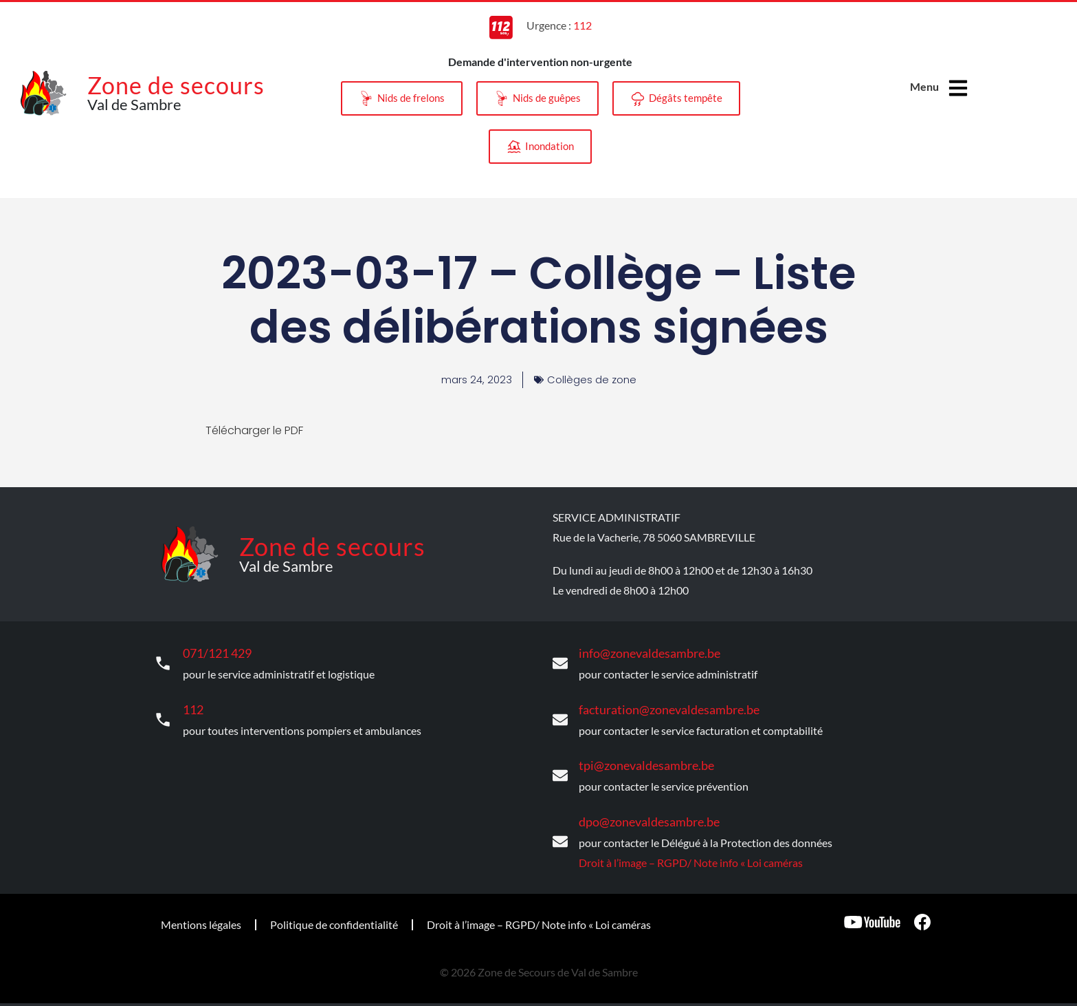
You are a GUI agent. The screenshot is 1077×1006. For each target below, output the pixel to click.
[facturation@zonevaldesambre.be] (560, 715)
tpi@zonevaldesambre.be (638, 757)
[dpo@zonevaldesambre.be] (560, 831)
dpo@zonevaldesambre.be (641, 811)
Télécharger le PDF (254, 430)
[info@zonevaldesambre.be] (560, 662)
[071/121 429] (163, 662)
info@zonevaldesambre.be (641, 651)
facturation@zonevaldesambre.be (658, 704)
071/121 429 (214, 651)
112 (192, 704)
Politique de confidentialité (334, 913)
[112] (163, 715)
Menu (924, 86)
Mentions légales (201, 913)
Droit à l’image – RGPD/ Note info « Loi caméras (691, 850)
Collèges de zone (592, 379)
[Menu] (959, 88)
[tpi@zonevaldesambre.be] (560, 768)
